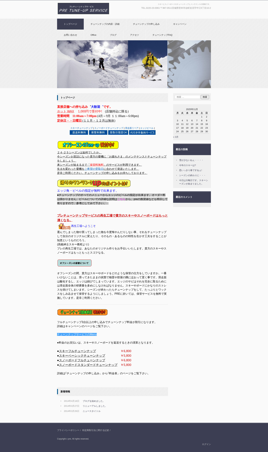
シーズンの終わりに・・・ (192, 175)
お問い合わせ (70, 35)
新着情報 (65, 391)
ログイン (206, 444)
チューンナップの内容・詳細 (105, 24)
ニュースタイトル (91, 411)
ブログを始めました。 (94, 401)
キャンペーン (179, 24)
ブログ (113, 35)
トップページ (70, 24)
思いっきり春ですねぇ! (190, 170)
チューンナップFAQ (162, 35)
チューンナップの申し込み (146, 24)
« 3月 (175, 137)
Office (93, 35)
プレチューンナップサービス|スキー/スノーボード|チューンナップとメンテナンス (82, 18)
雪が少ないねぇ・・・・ (191, 160)
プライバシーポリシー (68, 430)
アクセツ (134, 35)
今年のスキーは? (187, 165)
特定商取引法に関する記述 (95, 430)
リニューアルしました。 (95, 406)
